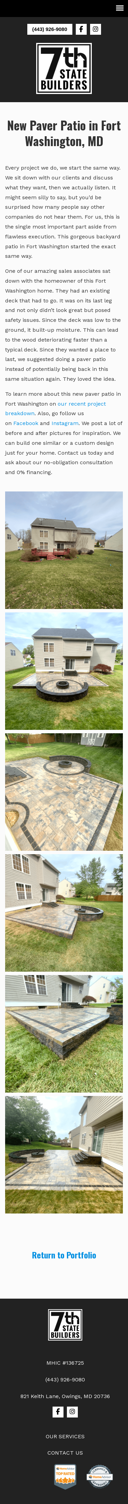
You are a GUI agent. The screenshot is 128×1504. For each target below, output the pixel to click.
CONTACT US (65, 1453)
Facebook (25, 423)
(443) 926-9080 (49, 29)
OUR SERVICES (65, 1436)
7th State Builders (64, 68)
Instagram (65, 423)
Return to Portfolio (64, 1255)
